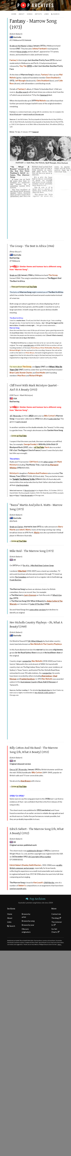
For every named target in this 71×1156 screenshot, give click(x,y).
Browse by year (28, 925)
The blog (55, 918)
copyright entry (28, 345)
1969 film (49, 882)
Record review (29, 490)
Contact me (56, 914)
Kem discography (27, 495)
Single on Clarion (16, 526)
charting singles (22, 485)
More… (60, 944)
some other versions (37, 609)
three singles (22, 51)
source (35, 132)
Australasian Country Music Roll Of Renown (38, 682)
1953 (31, 416)
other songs (48, 462)
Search (12, 926)
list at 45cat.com (15, 114)
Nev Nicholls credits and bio (44, 693)
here (11, 495)
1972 (29, 66)
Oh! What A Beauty (35, 641)
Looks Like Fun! (54, 419)
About (9, 918)
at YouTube (32, 287)
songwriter (26, 661)
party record (21, 422)
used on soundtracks (18, 888)
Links (9, 922)
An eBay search (22, 92)
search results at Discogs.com (33, 114)
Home (9, 914)
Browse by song (28, 921)
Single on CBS (15, 275)
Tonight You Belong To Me (23, 479)
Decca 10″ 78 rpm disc (18, 769)
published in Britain (34, 851)
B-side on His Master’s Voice (21, 46)
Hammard (44, 95)
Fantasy (17, 21)
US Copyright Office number (39, 856)
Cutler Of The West (37, 604)
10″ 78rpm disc (15, 416)
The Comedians (20, 577)
